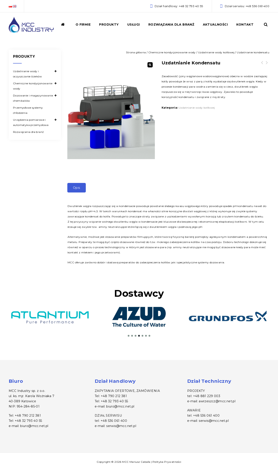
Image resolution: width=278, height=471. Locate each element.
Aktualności (215, 24)
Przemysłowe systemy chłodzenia (28, 110)
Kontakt (244, 24)
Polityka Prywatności (166, 461)
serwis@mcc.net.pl (121, 426)
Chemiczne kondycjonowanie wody (172, 52)
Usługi (133, 24)
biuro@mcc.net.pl (34, 426)
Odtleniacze (262, 65)
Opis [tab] (76, 188)
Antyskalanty (267, 65)
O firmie (83, 24)
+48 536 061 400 (257, 6)
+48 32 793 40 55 (191, 6)
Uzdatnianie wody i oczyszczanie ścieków (27, 74)
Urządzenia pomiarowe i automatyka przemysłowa (31, 122)
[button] (150, 64)
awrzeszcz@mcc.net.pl (217, 401)
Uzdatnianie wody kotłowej (216, 52)
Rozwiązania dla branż (171, 24)
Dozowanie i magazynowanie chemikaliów (33, 98)
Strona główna (136, 52)
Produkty (109, 24)
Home (65, 27)
